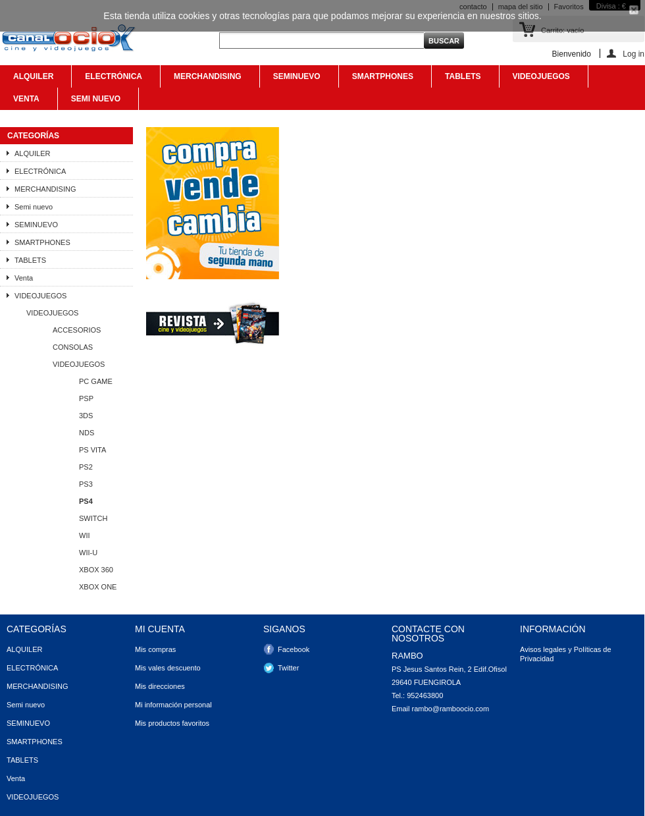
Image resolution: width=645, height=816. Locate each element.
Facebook (293, 649)
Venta (25, 102)
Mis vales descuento (168, 668)
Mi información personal (173, 705)
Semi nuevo (95, 102)
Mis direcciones (160, 686)
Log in (633, 53)
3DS (86, 416)
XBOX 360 (96, 570)
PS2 (86, 467)
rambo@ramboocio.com (451, 709)
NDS (86, 433)
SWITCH (93, 518)
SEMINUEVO (296, 80)
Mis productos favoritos (172, 723)
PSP (86, 398)
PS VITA (92, 450)
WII (84, 535)
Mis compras (155, 649)
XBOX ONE (97, 587)
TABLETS (462, 80)
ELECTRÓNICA (112, 80)
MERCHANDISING (207, 80)
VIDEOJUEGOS (540, 80)
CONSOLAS (73, 347)
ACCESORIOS (77, 330)
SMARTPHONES (382, 80)
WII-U (88, 553)
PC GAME (96, 381)
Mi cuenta (160, 629)
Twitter (288, 668)
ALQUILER (32, 80)
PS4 (86, 501)
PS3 (86, 484)
